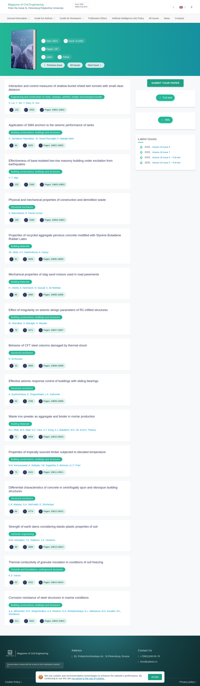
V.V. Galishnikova (28, 252)
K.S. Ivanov (15, 575)
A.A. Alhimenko (17, 611)
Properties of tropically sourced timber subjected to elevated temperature (57, 452)
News (167, 18)
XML (165, 119)
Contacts (179, 18)
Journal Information (17, 18)
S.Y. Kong (48, 430)
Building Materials (20, 246)
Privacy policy (188, 682)
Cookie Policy (13, 682)
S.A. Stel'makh (30, 504)
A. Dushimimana (17, 394)
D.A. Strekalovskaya (72, 611)
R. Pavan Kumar (34, 213)
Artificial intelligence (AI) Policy (128, 18)
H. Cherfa (14, 287)
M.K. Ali (74, 430)
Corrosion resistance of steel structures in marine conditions (49, 597)
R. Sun (36, 103)
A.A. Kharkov (54, 611)
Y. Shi (19, 103)
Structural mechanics (22, 207)
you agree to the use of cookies (88, 678)
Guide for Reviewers (71, 18)
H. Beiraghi (29, 323)
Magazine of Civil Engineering (26, 4)
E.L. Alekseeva (92, 611)
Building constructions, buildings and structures (35, 132)
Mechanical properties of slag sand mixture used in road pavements (54, 274)
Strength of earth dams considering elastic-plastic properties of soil (53, 526)
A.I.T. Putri (75, 465)
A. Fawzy (43, 252)
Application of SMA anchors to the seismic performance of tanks (51, 125)
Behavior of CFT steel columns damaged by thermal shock (48, 345)
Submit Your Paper (165, 82)
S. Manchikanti (16, 213)
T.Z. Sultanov (33, 540)
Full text (165, 97)
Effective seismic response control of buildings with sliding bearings (53, 381)
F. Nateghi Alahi (66, 138)
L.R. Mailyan (15, 504)
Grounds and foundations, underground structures (37, 569)
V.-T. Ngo (13, 177)
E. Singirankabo (35, 394)
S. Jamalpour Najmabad (22, 138)
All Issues (154, 18)
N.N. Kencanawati (18, 465)
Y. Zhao (27, 103)
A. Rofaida (34, 465)
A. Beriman (62, 465)
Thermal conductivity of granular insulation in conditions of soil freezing (56, 562)
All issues (75, 65)
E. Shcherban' (47, 504)
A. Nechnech (26, 287)
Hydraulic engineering (22, 534)
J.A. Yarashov (48, 540)
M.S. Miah (25, 430)
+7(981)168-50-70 (150, 656)
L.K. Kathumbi (52, 394)
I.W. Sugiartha (48, 465)
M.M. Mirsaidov (17, 540)
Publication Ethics (97, 18)
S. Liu (12, 103)
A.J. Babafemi (62, 430)
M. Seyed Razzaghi (46, 138)
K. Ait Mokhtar (53, 287)
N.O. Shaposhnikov (36, 611)
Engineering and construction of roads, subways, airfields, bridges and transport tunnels (56, 97)
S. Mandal (41, 323)
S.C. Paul (37, 430)
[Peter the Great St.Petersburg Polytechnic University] (10, 656)
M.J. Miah (14, 430)
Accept (155, 677)
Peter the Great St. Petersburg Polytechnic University (36, 8)
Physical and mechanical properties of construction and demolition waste (57, 200)
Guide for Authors (43, 18)
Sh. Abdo (13, 252)
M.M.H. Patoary (88, 430)
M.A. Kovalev (108, 611)
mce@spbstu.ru (148, 661)
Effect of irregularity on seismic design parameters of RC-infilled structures (58, 310)
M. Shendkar (15, 323)
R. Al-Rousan (15, 359)
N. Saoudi (40, 287)
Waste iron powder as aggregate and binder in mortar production (52, 416)
